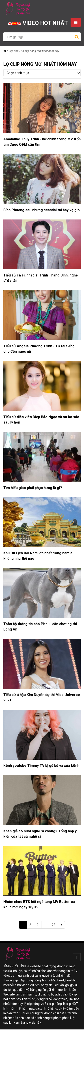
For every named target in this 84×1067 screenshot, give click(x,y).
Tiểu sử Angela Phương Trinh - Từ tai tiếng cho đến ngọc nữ (39, 349)
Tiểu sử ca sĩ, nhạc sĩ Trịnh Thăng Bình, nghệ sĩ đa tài (40, 278)
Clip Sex (13, 51)
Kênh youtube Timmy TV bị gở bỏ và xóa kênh (41, 765)
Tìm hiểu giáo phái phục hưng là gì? (32, 488)
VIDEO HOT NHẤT (38, 23)
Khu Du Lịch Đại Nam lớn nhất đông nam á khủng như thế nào (37, 556)
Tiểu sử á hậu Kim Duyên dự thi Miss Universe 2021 (41, 697)
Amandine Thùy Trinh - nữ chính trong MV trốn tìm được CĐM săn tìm (42, 142)
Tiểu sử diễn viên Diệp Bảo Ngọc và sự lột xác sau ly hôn (41, 419)
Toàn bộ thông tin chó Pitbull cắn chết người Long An (40, 626)
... (45, 925)
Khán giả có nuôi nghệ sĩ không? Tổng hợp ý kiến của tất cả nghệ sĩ (40, 834)
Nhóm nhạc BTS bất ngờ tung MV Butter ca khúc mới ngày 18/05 (39, 904)
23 (53, 925)
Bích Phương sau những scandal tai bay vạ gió (41, 210)
